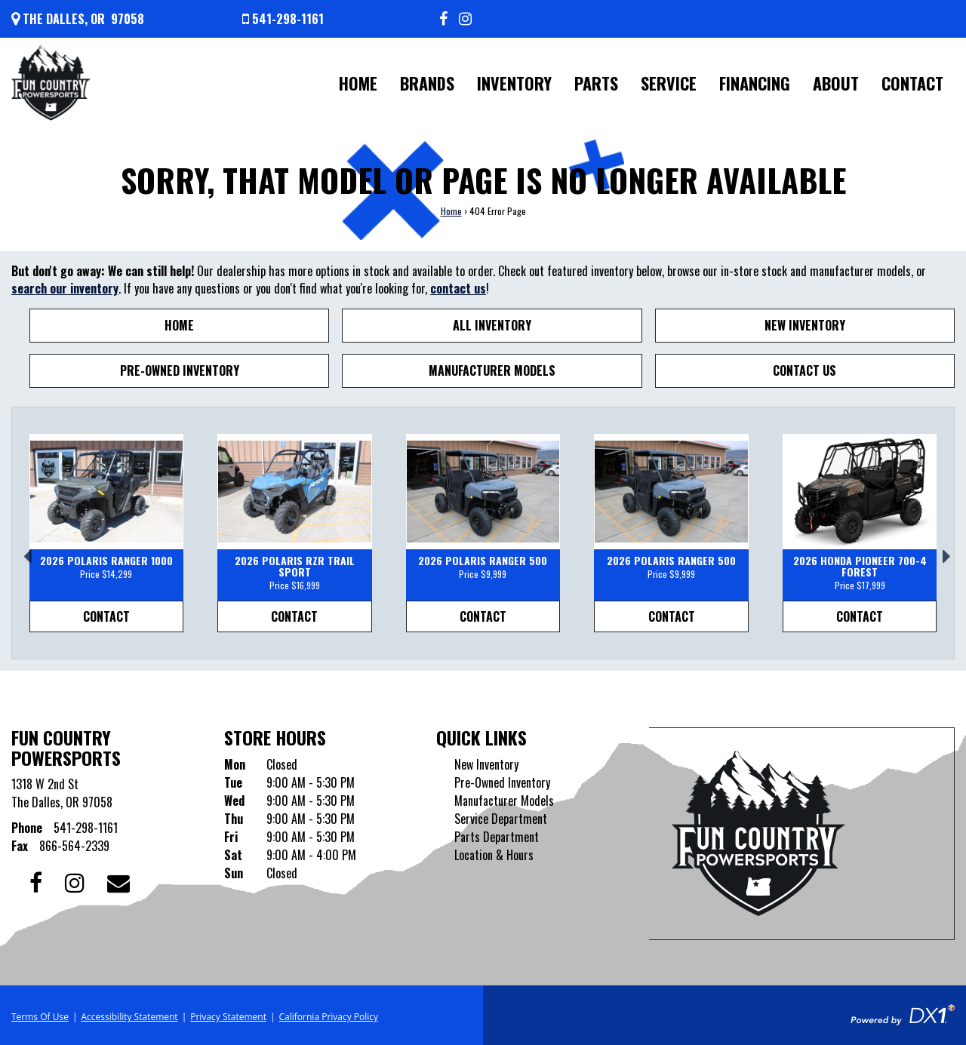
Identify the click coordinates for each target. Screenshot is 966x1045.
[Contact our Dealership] (118, 881)
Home (358, 83)
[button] (23, 550)
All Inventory (492, 325)
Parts (596, 83)
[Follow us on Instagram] (465, 19)
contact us (458, 288)
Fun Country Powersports (66, 747)
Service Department (500, 819)
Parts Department (496, 837)
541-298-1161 (86, 828)
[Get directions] (77, 18)
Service (669, 83)
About (836, 83)
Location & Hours (494, 855)
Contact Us (804, 370)
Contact (912, 83)
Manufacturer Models (492, 370)
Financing (754, 83)
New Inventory (804, 325)
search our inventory (64, 288)
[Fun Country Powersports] (51, 83)
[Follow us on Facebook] (443, 19)
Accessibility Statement (129, 1016)
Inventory (514, 83)
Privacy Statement (228, 1016)
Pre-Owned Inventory (179, 370)
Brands (427, 83)
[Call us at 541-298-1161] (283, 18)
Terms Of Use (40, 1016)
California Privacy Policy (329, 1016)
